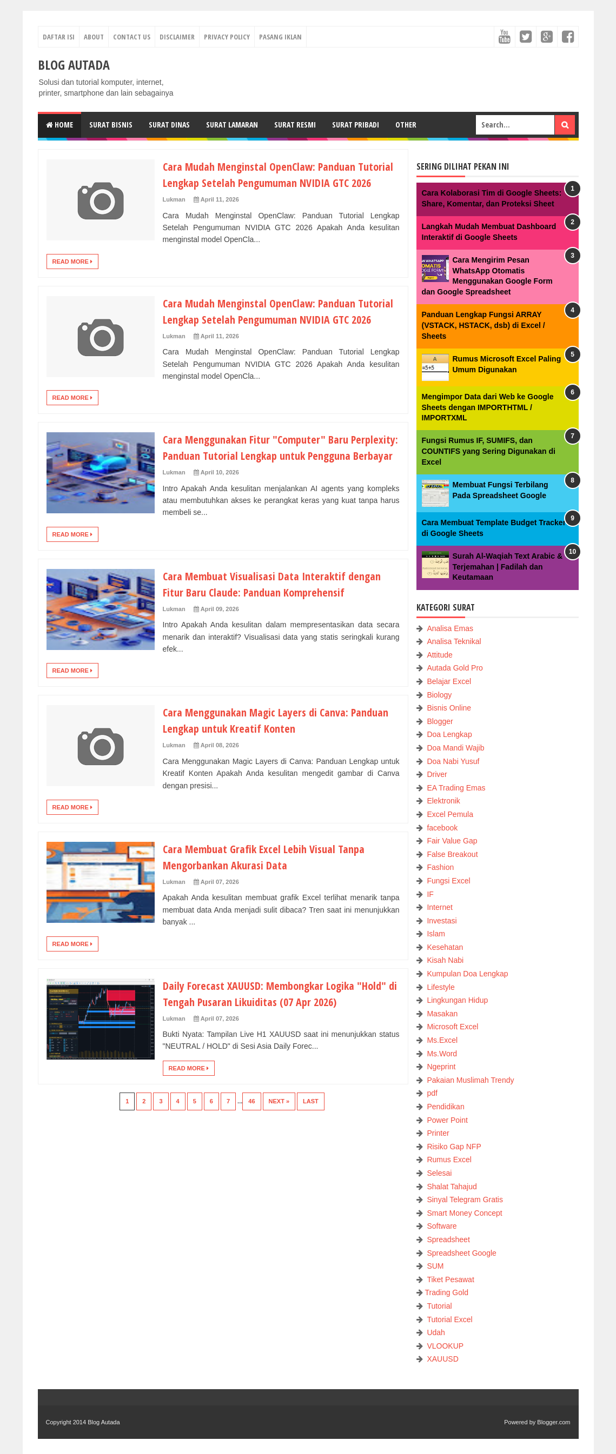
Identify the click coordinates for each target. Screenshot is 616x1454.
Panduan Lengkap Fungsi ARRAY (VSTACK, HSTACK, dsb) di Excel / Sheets (483, 325)
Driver (437, 774)
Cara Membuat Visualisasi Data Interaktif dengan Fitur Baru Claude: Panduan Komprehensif (280, 632)
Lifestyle (440, 987)
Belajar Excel (449, 681)
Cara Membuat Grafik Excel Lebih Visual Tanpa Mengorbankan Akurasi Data (272, 905)
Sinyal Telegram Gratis (465, 1199)
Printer (438, 1133)
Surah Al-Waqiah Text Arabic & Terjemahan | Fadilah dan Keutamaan (508, 566)
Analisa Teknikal (454, 641)
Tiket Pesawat (450, 1279)
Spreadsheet (448, 1239)
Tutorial (439, 1306)
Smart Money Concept (464, 1213)
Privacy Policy (227, 37)
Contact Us (131, 37)
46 (251, 1150)
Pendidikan (445, 1106)
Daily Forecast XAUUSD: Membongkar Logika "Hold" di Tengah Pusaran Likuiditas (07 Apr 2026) (281, 1042)
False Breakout (452, 854)
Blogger (440, 721)
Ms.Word (442, 1053)
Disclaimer (177, 37)
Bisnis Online (449, 707)
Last (311, 1150)
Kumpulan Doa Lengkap (467, 973)
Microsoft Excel (452, 1026)
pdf (432, 1093)
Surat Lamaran (232, 124)
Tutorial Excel (449, 1319)
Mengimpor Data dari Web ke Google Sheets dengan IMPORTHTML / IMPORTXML (488, 407)
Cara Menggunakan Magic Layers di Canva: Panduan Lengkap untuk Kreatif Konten (264, 768)
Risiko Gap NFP (454, 1146)
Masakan (442, 1013)
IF (430, 894)
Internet (439, 907)
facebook (442, 827)
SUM (435, 1266)
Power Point (447, 1120)
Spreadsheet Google (461, 1253)
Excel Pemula (450, 814)
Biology (439, 695)
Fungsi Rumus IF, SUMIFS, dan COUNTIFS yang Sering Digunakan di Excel (488, 451)
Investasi (441, 920)
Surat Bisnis (111, 124)
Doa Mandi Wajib (455, 747)
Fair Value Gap (452, 840)
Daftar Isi (59, 37)
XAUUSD (442, 1359)
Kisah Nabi (445, 960)
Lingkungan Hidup (457, 1000)
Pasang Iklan (280, 37)
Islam (436, 933)
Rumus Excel (449, 1159)
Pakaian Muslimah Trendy (470, 1080)
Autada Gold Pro (455, 668)
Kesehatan (445, 947)
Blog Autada (104, 1422)
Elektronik (443, 800)
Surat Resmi (295, 124)
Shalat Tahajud (451, 1186)
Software (441, 1226)
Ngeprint (441, 1066)
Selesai (439, 1173)
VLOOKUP (445, 1346)
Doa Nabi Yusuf (453, 761)
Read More (72, 277)
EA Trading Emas (456, 787)
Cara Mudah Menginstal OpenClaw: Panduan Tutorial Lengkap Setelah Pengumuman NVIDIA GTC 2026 (274, 182)
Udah (436, 1332)
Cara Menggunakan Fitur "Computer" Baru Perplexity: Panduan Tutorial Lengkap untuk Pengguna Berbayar (267, 487)
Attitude (439, 655)
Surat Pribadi (355, 124)
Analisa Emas (450, 628)
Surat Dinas (169, 124)
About (94, 37)
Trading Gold (446, 1292)
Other (405, 124)
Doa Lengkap (449, 734)
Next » (279, 1150)
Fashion (440, 867)
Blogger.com (553, 1422)
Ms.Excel (442, 1040)
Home (59, 124)
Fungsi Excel (448, 880)
